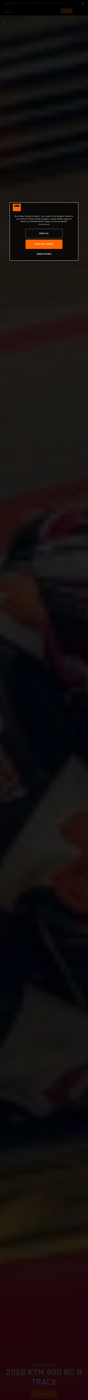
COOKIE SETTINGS (44, 254)
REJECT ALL (44, 233)
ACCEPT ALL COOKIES (44, 244)
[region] (44, 231)
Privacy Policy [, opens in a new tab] (42, 224)
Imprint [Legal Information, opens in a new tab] (47, 224)
